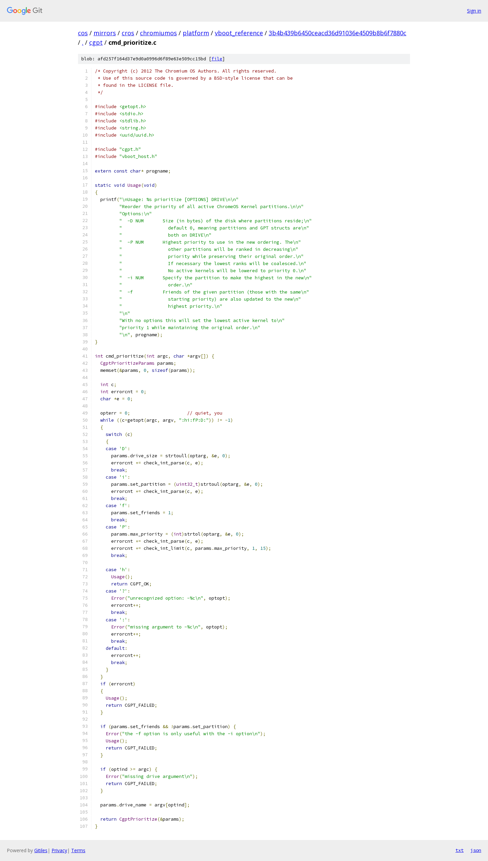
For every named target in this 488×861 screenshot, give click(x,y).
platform (196, 33)
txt (459, 850)
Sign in (474, 10)
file (216, 59)
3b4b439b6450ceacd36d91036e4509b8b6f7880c (337, 33)
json (475, 850)
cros (128, 33)
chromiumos (158, 33)
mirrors (105, 33)
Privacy (59, 850)
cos (83, 33)
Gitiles (40, 850)
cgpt (96, 42)
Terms (78, 850)
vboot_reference (239, 33)
